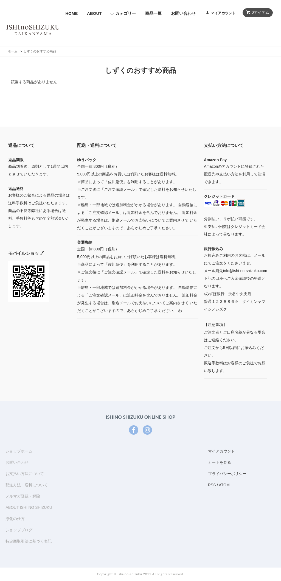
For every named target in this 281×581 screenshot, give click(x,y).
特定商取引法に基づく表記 (28, 541)
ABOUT (94, 13)
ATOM (224, 485)
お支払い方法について (24, 473)
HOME (71, 13)
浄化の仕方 (15, 518)
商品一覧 (153, 13)
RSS (212, 485)
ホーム (13, 51)
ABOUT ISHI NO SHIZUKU (28, 507)
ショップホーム (18, 451)
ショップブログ (18, 530)
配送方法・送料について (26, 485)
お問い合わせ (183, 13)
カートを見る (219, 462)
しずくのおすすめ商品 (39, 51)
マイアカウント (223, 13)
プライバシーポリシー (227, 473)
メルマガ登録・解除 (22, 496)
